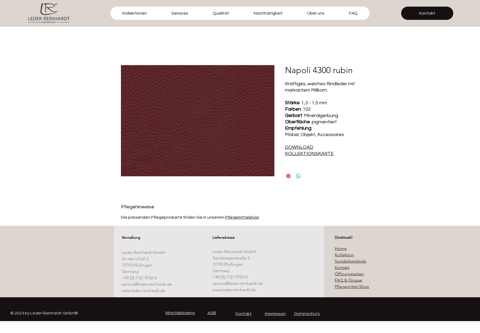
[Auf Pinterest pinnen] (288, 176)
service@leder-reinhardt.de (147, 284)
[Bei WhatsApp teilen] (298, 176)
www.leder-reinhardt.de (143, 290)
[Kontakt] (427, 13)
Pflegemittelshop (242, 217)
